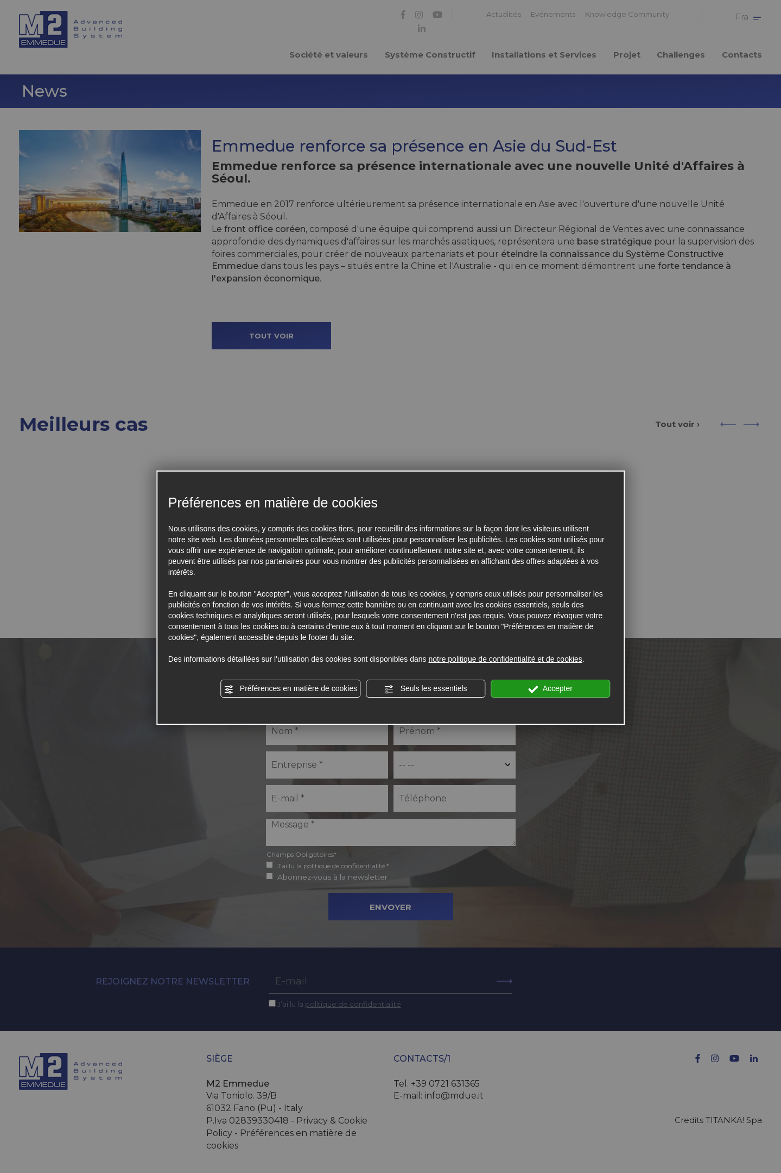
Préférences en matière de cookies (290, 689)
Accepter (551, 689)
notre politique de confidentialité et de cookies (505, 659)
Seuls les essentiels (425, 689)
